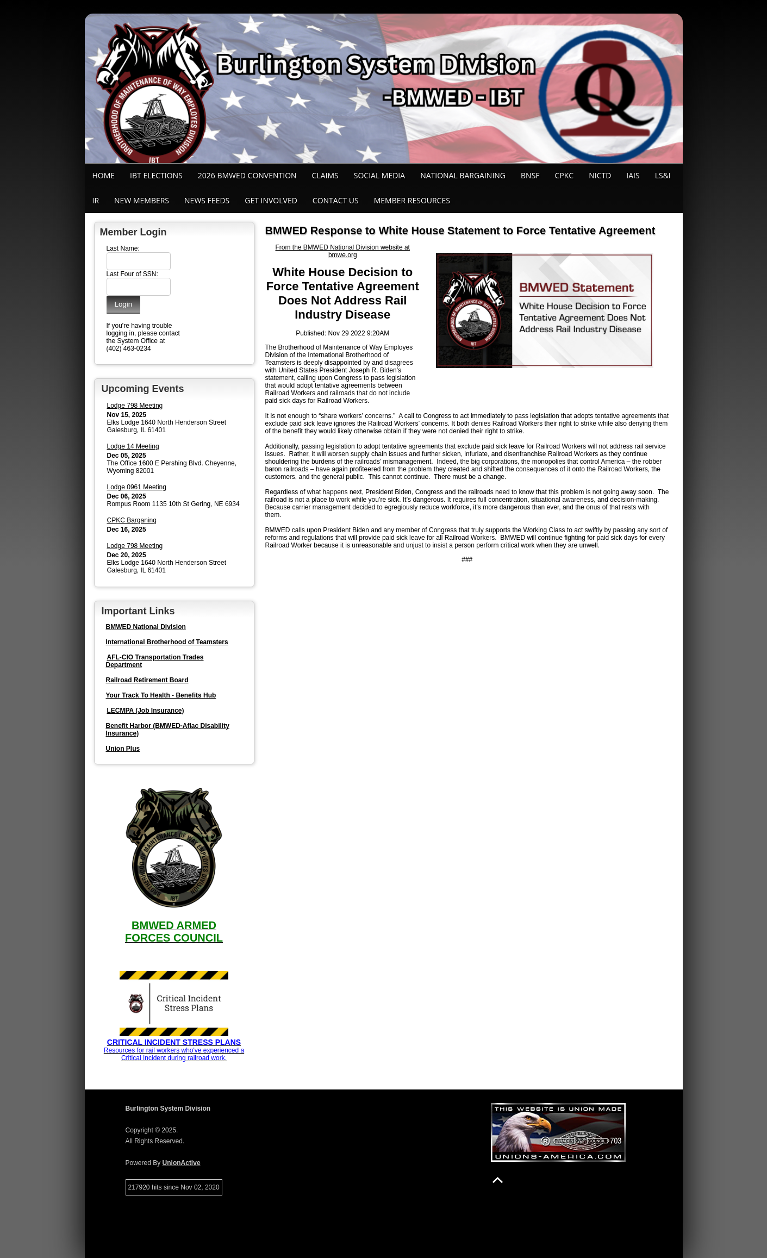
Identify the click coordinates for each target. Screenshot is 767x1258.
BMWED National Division (146, 627)
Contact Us (336, 200)
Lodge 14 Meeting (133, 446)
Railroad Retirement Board (147, 680)
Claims (325, 175)
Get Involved (271, 200)
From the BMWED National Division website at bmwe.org (343, 251)
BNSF (530, 175)
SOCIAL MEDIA (379, 175)
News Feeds (206, 200)
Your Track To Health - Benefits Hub (161, 695)
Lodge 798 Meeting (135, 405)
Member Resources (412, 200)
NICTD (600, 175)
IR (95, 200)
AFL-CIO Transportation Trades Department (155, 661)
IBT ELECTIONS (156, 175)
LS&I (663, 175)
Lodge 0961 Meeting (136, 487)
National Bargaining (463, 175)
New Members (141, 200)
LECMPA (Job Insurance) (145, 710)
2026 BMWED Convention (247, 175)
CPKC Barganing (132, 520)
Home (103, 175)
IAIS (632, 175)
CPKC (564, 175)
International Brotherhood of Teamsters (167, 642)
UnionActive (182, 1163)
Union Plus (123, 748)
